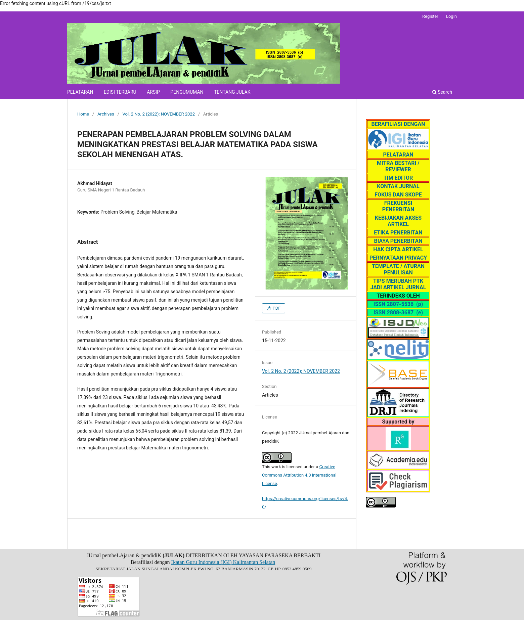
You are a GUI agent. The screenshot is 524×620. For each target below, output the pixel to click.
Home (83, 114)
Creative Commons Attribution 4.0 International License (299, 475)
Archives (105, 114)
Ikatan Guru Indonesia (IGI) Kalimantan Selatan (223, 562)
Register (430, 16)
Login (451, 16)
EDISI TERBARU (120, 92)
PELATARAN (80, 92)
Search (442, 92)
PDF (275, 308)
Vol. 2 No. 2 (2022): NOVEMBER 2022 (159, 114)
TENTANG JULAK (232, 92)
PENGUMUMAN (186, 92)
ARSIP (153, 92)
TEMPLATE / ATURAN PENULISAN (398, 269)
